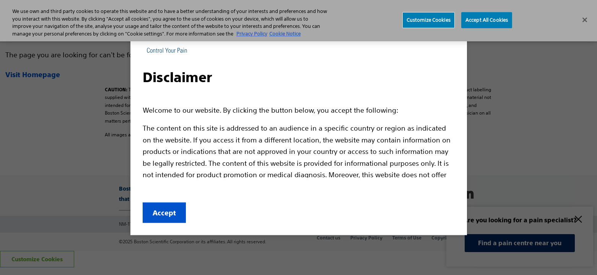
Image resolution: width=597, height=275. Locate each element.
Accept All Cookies (486, 20)
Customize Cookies (429, 20)
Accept (164, 213)
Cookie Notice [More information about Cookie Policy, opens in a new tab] (285, 34)
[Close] (584, 19)
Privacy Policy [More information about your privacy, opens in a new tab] (251, 34)
